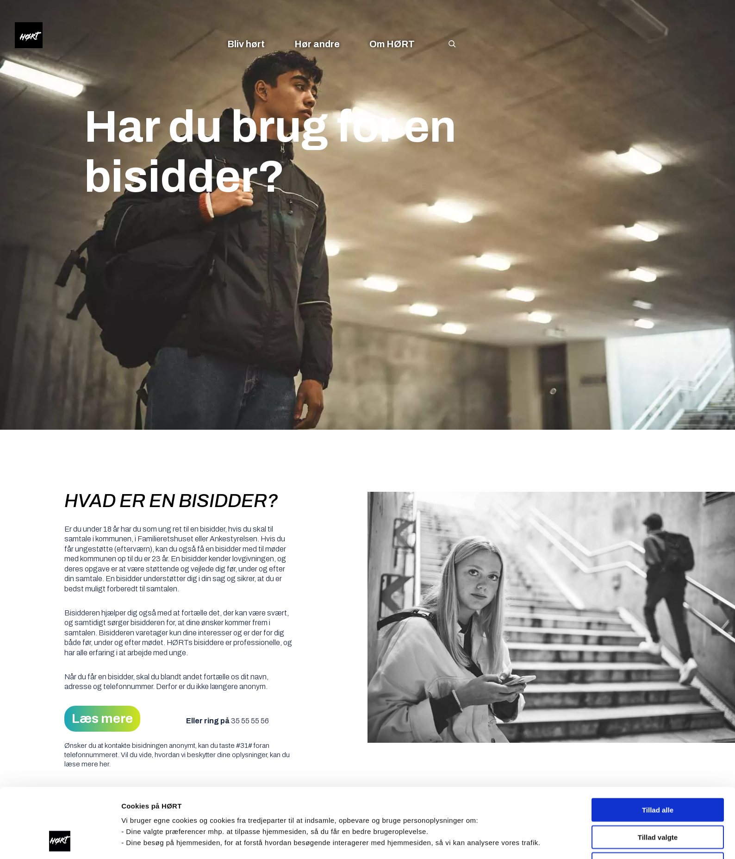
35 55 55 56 (250, 721)
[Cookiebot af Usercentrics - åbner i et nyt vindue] (59, 841)
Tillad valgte (658, 772)
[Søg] (457, 44)
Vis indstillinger (490, 841)
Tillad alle (657, 744)
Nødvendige (658, 799)
